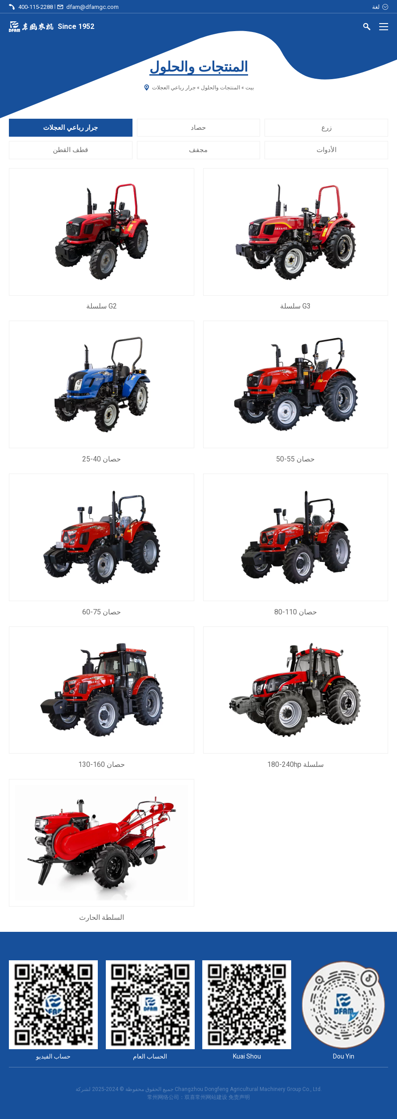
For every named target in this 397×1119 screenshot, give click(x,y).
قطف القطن (70, 150)
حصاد (198, 128)
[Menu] (383, 27)
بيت (249, 87)
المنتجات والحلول (220, 87)
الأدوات (327, 150)
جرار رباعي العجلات (70, 128)
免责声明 (239, 1097)
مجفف (198, 150)
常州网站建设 (211, 1097)
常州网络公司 (163, 1097)
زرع (326, 128)
